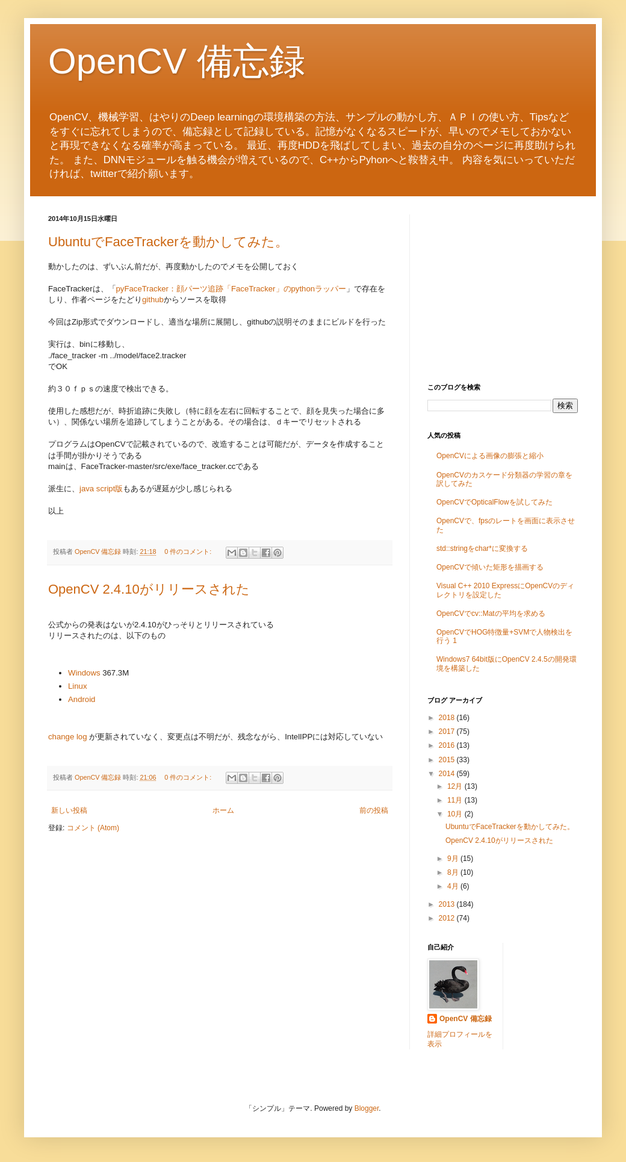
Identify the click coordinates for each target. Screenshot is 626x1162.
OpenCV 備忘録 (176, 61)
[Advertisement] (502, 289)
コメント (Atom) (93, 828)
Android (81, 699)
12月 (456, 786)
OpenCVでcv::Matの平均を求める (490, 613)
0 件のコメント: (188, 551)
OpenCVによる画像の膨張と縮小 (490, 456)
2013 (448, 904)
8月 (453, 872)
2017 (448, 731)
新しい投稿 (69, 810)
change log (67, 736)
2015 (448, 760)
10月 (456, 814)
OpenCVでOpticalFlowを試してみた (494, 502)
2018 (448, 717)
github (153, 299)
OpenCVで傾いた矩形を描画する (490, 567)
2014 (448, 773)
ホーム (223, 810)
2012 (448, 918)
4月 (453, 886)
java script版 (101, 488)
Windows (84, 672)
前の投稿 (373, 810)
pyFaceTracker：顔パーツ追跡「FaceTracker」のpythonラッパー (231, 288)
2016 (448, 745)
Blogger (367, 1108)
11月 (456, 800)
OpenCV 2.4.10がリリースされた (149, 589)
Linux (77, 686)
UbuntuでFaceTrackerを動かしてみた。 (168, 241)
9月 (453, 858)
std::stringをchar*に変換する (482, 548)
